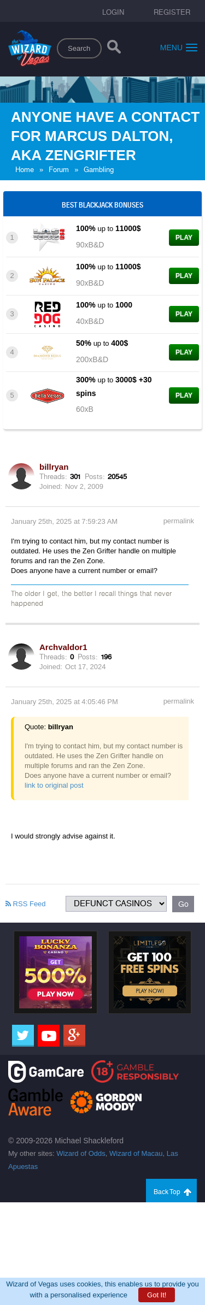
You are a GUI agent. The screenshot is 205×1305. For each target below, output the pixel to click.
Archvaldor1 (63, 647)
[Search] (114, 49)
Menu (178, 47)
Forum (59, 170)
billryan (53, 466)
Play (183, 237)
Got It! (156, 1295)
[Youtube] (49, 1036)
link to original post (54, 785)
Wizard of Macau (136, 1153)
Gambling (99, 170)
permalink (178, 521)
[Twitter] (23, 1036)
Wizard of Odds (81, 1153)
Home (24, 170)
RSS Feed (25, 904)
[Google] (74, 1036)
